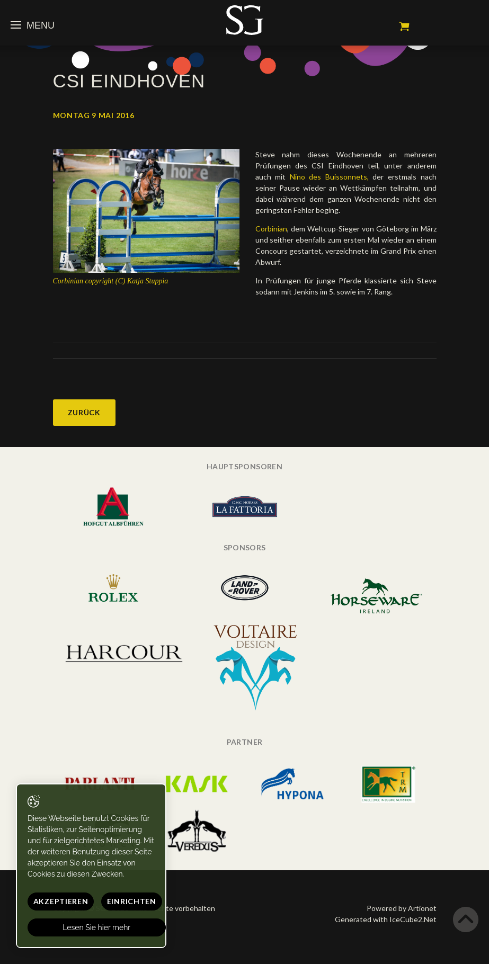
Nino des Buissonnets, (329, 176)
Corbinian (271, 228)
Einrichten (131, 901)
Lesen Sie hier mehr (97, 927)
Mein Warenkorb (404, 26)
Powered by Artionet (402, 908)
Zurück (84, 412)
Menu (33, 25)
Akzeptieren (60, 901)
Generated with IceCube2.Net (386, 919)
